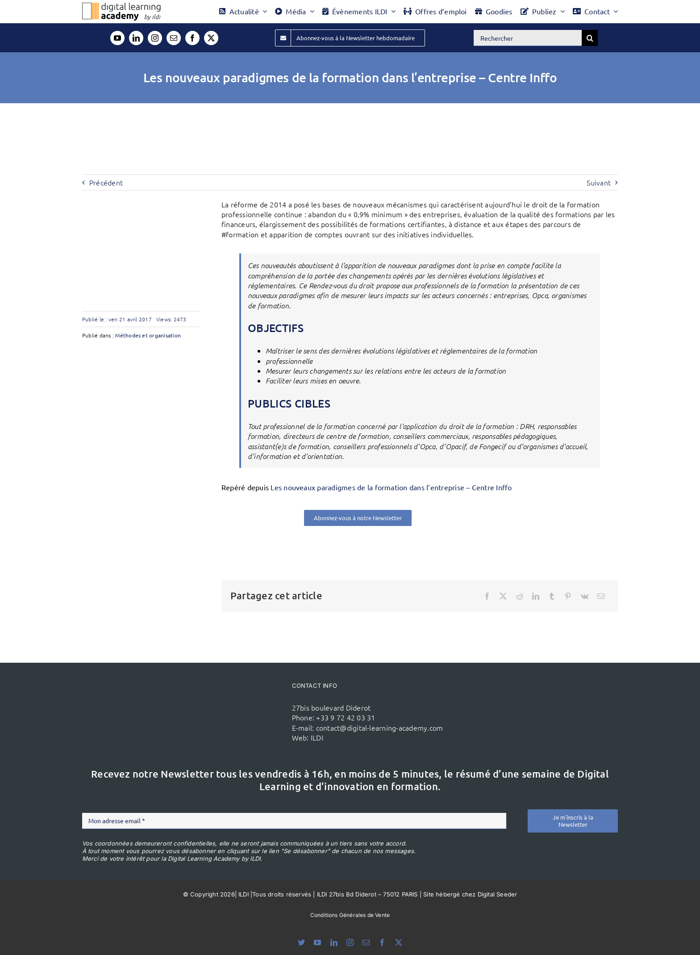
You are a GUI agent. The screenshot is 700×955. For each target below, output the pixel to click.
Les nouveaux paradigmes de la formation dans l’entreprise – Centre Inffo (391, 487)
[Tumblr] (552, 596)
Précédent (106, 182)
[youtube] (117, 38)
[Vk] (584, 596)
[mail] (174, 38)
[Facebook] (487, 596)
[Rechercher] (528, 38)
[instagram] (155, 38)
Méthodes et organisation (148, 335)
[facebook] (192, 38)
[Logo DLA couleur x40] (121, 6)
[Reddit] (520, 596)
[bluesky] (301, 942)
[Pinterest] (568, 596)
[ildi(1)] (233, 695)
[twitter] (211, 38)
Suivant (599, 182)
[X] (503, 596)
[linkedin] (136, 38)
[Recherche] (590, 38)
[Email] (601, 596)
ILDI (317, 737)
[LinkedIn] (536, 596)
